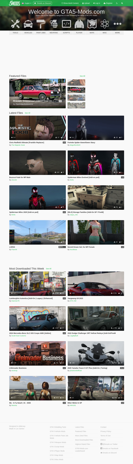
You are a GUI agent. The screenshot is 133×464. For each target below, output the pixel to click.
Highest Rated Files (82, 444)
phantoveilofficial (76, 370)
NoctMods (73, 249)
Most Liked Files (81, 436)
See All (82, 76)
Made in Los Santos (16, 429)
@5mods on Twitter (109, 444)
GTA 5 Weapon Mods (58, 442)
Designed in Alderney (17, 426)
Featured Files (80, 431)
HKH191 (73, 405)
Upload (86, 3)
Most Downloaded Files (84, 440)
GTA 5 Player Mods (57, 451)
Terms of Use (106, 436)
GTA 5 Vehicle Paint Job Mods (59, 437)
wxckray (14, 370)
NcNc (72, 180)
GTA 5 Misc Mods (56, 459)
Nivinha (14, 405)
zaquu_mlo (74, 215)
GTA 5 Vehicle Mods (57, 431)
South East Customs (19, 336)
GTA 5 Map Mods (56, 455)
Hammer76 (15, 301)
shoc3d (14, 180)
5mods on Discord (109, 453)
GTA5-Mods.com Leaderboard (81, 449)
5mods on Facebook (109, 448)
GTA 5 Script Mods (57, 447)
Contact (103, 427)
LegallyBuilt (74, 336)
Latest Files (79, 427)
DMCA (103, 440)
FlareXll (14, 249)
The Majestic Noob (18, 145)
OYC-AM (73, 301)
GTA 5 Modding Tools (58, 427)
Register (108, 3)
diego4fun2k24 (75, 145)
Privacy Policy (106, 431)
